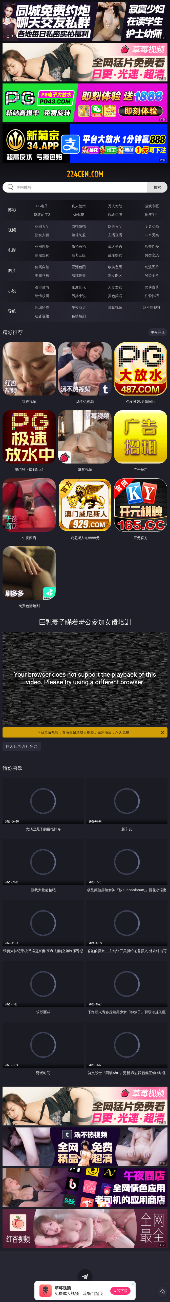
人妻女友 (115, 287)
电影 (12, 250)
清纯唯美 (79, 275)
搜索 (157, 187)
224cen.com (85, 174)
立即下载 (120, 1290)
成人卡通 (115, 246)
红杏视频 (42, 316)
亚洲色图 (79, 266)
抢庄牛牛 (152, 214)
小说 (12, 291)
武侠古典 (152, 287)
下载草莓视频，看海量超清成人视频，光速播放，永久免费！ (101, 732)
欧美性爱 (152, 246)
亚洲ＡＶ (42, 226)
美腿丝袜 (42, 275)
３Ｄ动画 (152, 226)
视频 (12, 230)
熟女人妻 (42, 234)
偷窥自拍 (42, 266)
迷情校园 (42, 295)
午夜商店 (79, 307)
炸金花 (78, 214)
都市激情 (42, 287)
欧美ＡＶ (115, 226)
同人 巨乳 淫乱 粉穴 (21, 746)
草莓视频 (115, 307)
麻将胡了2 (42, 214)
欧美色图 (115, 266)
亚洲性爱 (42, 246)
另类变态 (152, 255)
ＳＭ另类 (152, 234)
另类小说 (79, 295)
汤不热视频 (152, 307)
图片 (12, 270)
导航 (12, 311)
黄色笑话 (115, 295)
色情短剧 (79, 316)
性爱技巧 (152, 295)
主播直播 (115, 234)
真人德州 (79, 205)
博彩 (12, 209)
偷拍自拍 (79, 246)
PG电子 (42, 205)
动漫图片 (152, 266)
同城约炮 (42, 307)
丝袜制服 (79, 234)
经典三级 (79, 255)
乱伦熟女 (115, 255)
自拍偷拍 (79, 226)
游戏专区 (152, 205)
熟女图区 (115, 275)
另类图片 (152, 275)
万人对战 (115, 205)
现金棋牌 (115, 214)
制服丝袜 (42, 255)
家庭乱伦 (79, 287)
